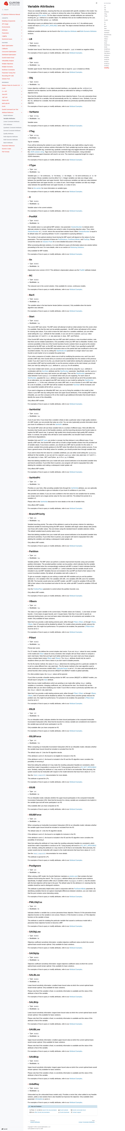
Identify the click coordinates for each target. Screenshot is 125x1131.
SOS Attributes (7, 124)
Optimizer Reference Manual (11, 14)
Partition (106, 36)
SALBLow (106, 59)
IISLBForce (107, 45)
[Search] (11, 9)
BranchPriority (107, 34)
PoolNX (106, 20)
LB (105, 5)
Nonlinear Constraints (8, 69)
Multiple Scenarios (7, 66)
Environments (6, 27)
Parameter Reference (8, 145)
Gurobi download (64, 1112)
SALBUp (106, 61)
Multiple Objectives (7, 63)
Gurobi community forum (79, 1110)
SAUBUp (106, 65)
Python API (5, 100)
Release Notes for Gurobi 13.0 (11, 85)
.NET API (4, 97)
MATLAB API (6, 103)
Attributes (5, 30)
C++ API (4, 91)
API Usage (5, 24)
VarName (106, 12)
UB (105, 7)
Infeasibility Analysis (8, 60)
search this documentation (49, 1110)
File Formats (5, 151)
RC (105, 24)
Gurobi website (64, 1110)
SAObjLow (107, 55)
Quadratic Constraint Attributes (12, 127)
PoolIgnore (107, 51)
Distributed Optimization (9, 54)
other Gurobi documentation (42, 1112)
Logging (4, 36)
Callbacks (5, 48)
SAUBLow (106, 63)
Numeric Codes (6, 148)
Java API (4, 94)
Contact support (76, 1112)
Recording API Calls (8, 76)
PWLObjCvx (107, 53)
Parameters (5, 33)
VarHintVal (106, 30)
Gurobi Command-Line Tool (10, 109)
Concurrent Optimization (9, 51)
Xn (105, 22)
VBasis (106, 39)
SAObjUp (106, 57)
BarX (105, 26)
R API (3, 106)
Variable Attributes (9, 118)
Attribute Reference (7, 112)
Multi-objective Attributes (10, 136)
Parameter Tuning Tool (8, 73)
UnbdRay (106, 67)
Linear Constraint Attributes (11, 121)
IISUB (105, 47)
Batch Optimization (7, 45)
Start (105, 28)
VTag (105, 14)
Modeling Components (8, 21)
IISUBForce (107, 49)
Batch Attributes (8, 142)
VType (105, 16)
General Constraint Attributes (11, 130)
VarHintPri (106, 32)
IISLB (105, 43)
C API (3, 88)
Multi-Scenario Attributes (10, 139)
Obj (105, 9)
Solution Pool (6, 79)
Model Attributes (8, 115)
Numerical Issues (7, 39)
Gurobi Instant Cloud (8, 57)
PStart (105, 41)
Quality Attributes (8, 133)
